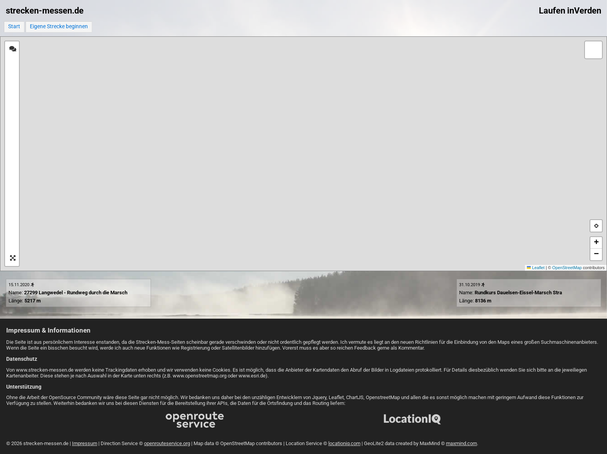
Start (14, 26)
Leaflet (536, 267)
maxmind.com (461, 443)
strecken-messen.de (45, 10)
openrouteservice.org (167, 443)
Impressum (84, 443)
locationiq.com (344, 443)
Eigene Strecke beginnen (59, 26)
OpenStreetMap (567, 267)
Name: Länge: (68, 293)
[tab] (13, 49)
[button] (593, 49)
